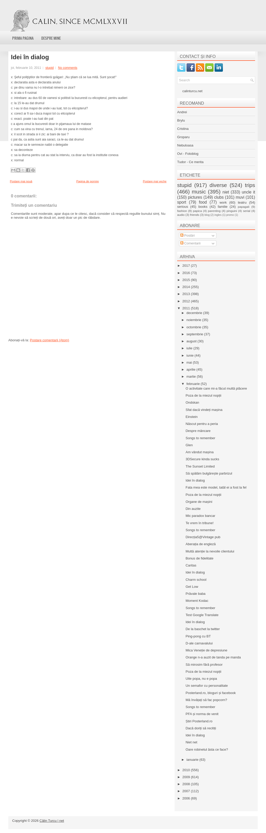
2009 (186, 777)
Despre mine (51, 38)
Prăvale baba (195, 594)
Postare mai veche (155, 181)
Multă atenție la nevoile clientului (209, 551)
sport (181, 202)
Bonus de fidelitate (199, 558)
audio (181, 214)
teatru (242, 202)
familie (223, 207)
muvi (240, 197)
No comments (67, 68)
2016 (186, 273)
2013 (186, 294)
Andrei (182, 112)
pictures (195, 197)
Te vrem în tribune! (199, 523)
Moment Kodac (196, 601)
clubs (219, 197)
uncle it (248, 192)
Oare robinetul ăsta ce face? (206, 749)
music (199, 192)
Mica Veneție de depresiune (206, 650)
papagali (243, 206)
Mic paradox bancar (200, 516)
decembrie (195, 313)
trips (250, 185)
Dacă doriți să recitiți (200, 728)
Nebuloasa (185, 145)
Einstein (191, 417)
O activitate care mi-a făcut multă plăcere (216, 388)
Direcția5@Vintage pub (202, 537)
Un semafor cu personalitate (206, 686)
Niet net (191, 742)
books (203, 207)
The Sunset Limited (200, 466)
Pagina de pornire (87, 181)
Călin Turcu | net (51, 821)
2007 (186, 791)
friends (194, 214)
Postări (187, 235)
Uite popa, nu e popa (201, 679)
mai (190, 362)
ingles (217, 215)
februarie (194, 384)
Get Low (191, 587)
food (203, 202)
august (192, 341)
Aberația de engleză (200, 544)
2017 (186, 266)
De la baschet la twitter (202, 629)
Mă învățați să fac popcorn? (206, 700)
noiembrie (194, 320)
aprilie (191, 369)
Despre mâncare (197, 431)
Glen (188, 445)
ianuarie (193, 760)
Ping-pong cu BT (198, 636)
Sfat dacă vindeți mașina (203, 410)
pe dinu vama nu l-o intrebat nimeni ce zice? (44, 87)
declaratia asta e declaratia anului (37, 82)
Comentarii (190, 243)
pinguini (232, 210)
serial (246, 210)
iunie (191, 355)
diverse (218, 185)
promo (230, 215)
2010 (186, 770)
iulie (190, 348)
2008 (186, 784)
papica (197, 210)
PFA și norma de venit (201, 714)
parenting (214, 210)
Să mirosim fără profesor (203, 665)
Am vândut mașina (199, 452)
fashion (182, 210)
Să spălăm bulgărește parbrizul (208, 473)
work (223, 202)
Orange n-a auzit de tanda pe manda (213, 657)
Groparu (183, 137)
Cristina (183, 129)
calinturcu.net (192, 91)
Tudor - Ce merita (190, 162)
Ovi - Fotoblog (187, 154)
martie (192, 376)
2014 (186, 287)
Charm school (195, 580)
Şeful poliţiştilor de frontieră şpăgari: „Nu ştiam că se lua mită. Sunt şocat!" (65, 77)
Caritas (190, 565)
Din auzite (193, 509)
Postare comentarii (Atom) (49, 340)
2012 (186, 301)
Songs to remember (200, 438)
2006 (186, 798)
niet (226, 192)
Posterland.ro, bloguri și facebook (210, 693)
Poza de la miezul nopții (203, 395)
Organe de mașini (198, 502)
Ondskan (192, 402)
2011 (186, 308)
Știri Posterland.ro (198, 721)
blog (207, 215)
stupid (49, 68)
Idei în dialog (30, 57)
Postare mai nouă (21, 181)
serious (182, 207)
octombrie (194, 327)
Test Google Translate (201, 615)
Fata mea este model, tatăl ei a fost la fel (215, 487)
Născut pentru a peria (201, 424)
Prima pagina (23, 38)
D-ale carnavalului (198, 643)
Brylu (181, 120)
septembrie (195, 334)
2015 (186, 280)
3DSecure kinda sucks (202, 459)
